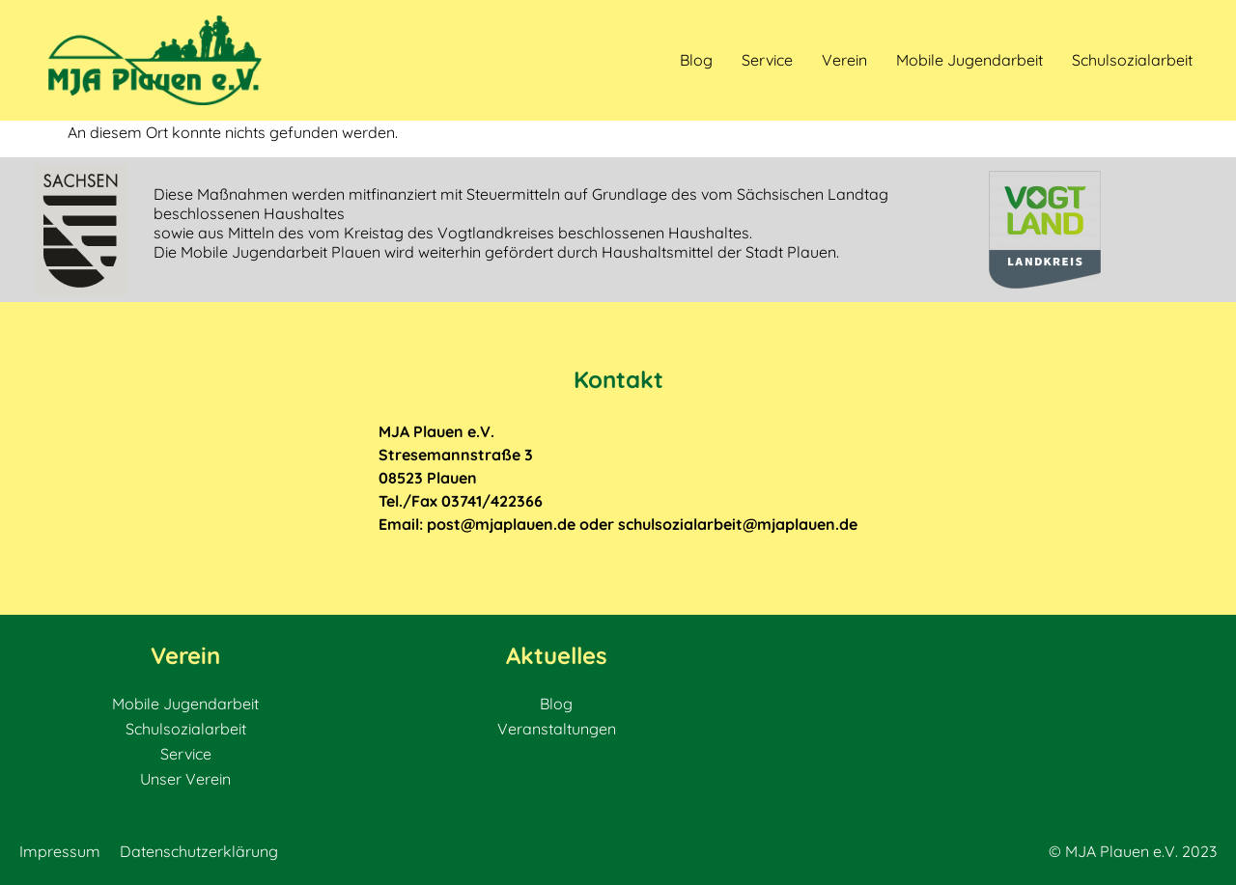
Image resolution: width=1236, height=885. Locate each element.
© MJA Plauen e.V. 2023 (1133, 851)
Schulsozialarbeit (1132, 59)
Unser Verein (185, 778)
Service (767, 59)
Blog (696, 59)
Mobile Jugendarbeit (969, 59)
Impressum (59, 851)
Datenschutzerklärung (199, 851)
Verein (844, 59)
